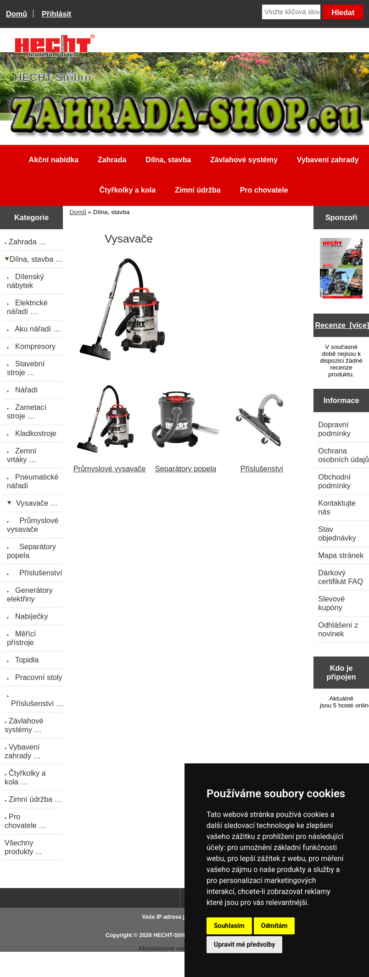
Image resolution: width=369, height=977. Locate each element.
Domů (16, 14)
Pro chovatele (264, 190)
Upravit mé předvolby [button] (244, 944)
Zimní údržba (198, 190)
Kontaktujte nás (337, 507)
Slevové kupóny (331, 603)
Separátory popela (186, 464)
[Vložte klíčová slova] (291, 12)
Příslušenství (262, 464)
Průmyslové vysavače (110, 464)
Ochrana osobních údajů (343, 455)
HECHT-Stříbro (173, 935)
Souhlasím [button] (229, 925)
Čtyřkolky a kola (127, 190)
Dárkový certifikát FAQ (340, 577)
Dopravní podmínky (334, 428)
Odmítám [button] (274, 925)
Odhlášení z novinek (338, 629)
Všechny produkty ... (23, 847)
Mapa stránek (340, 555)
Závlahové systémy (244, 160)
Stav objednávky (337, 533)
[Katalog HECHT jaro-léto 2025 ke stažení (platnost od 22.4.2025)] (341, 269)
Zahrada (112, 160)
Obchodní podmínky (334, 481)
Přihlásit (56, 14)
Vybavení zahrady (328, 160)
